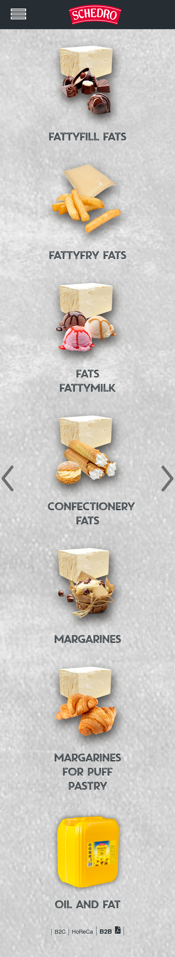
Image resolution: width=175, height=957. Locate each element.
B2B (106, 932)
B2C (60, 932)
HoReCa (82, 932)
